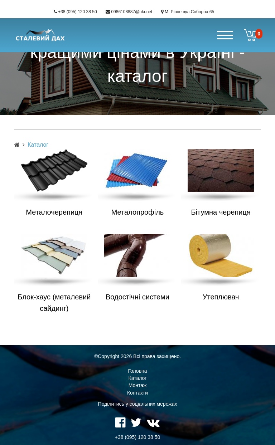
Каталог (138, 378)
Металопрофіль (137, 212)
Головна (137, 371)
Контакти (137, 393)
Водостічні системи (137, 297)
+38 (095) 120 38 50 (77, 11)
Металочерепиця (54, 212)
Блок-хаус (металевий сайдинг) (54, 302)
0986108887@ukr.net (131, 11)
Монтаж (138, 385)
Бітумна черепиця (221, 212)
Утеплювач (221, 297)
